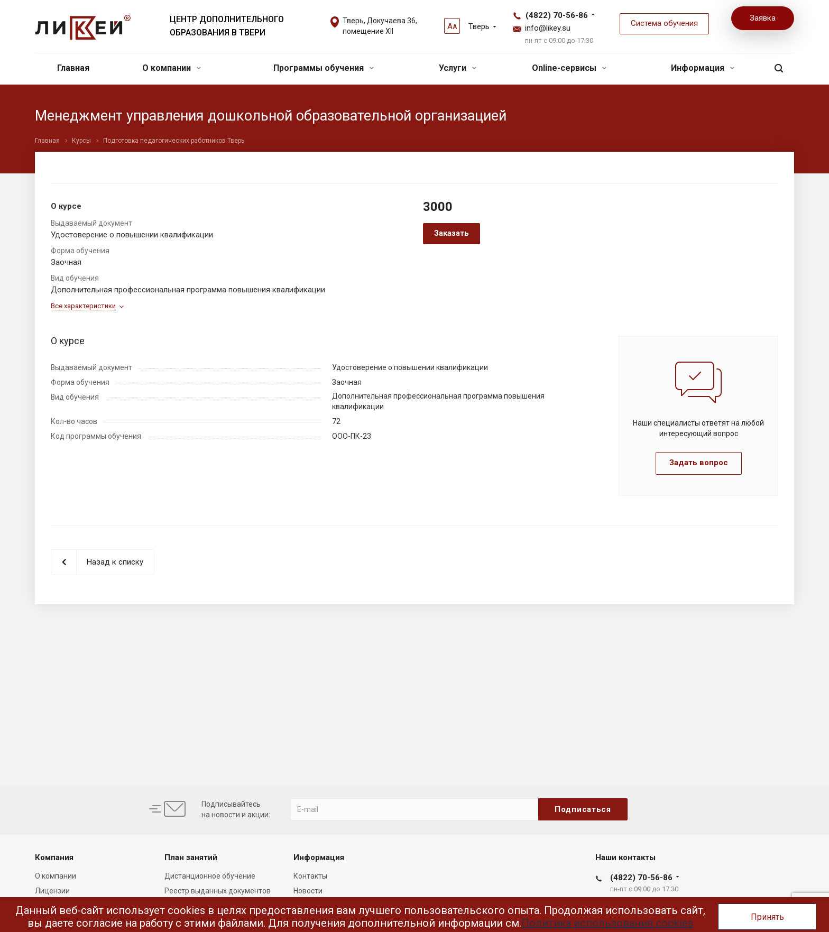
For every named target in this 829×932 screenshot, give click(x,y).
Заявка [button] (763, 18)
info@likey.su (547, 28)
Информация (702, 68)
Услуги (457, 68)
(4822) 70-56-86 (557, 15)
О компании (171, 68)
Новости (308, 891)
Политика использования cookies (607, 923)
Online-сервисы (569, 68)
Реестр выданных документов (217, 891)
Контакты (310, 876)
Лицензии (52, 891)
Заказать (451, 233)
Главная (73, 68)
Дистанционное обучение (209, 876)
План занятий (190, 857)
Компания (54, 857)
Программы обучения (323, 68)
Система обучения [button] (664, 23)
